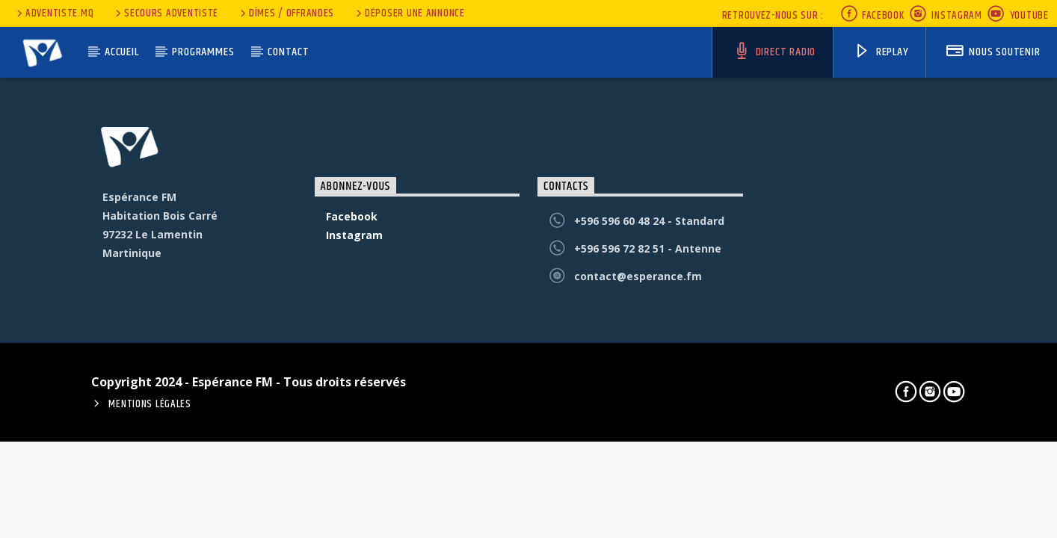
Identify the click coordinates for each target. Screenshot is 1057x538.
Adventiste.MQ (53, 13)
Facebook (872, 15)
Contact (288, 52)
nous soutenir (993, 52)
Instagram (945, 15)
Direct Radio (774, 52)
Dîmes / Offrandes (286, 13)
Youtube (1018, 15)
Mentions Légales (149, 404)
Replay (881, 52)
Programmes (203, 52)
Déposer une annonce (409, 13)
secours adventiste (165, 13)
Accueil (122, 52)
